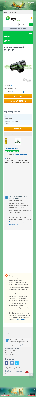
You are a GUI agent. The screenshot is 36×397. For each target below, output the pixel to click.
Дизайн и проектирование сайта (13, 372)
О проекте (6, 12)
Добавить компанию (18, 29)
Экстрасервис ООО (11, 148)
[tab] (18, 37)
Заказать (18, 96)
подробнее (21, 345)
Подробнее (18, 129)
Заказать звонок (18, 101)
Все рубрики (23, 25)
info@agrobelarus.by (20, 319)
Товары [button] (7, 37)
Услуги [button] (7, 41)
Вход (29, 15)
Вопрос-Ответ (13, 12)
